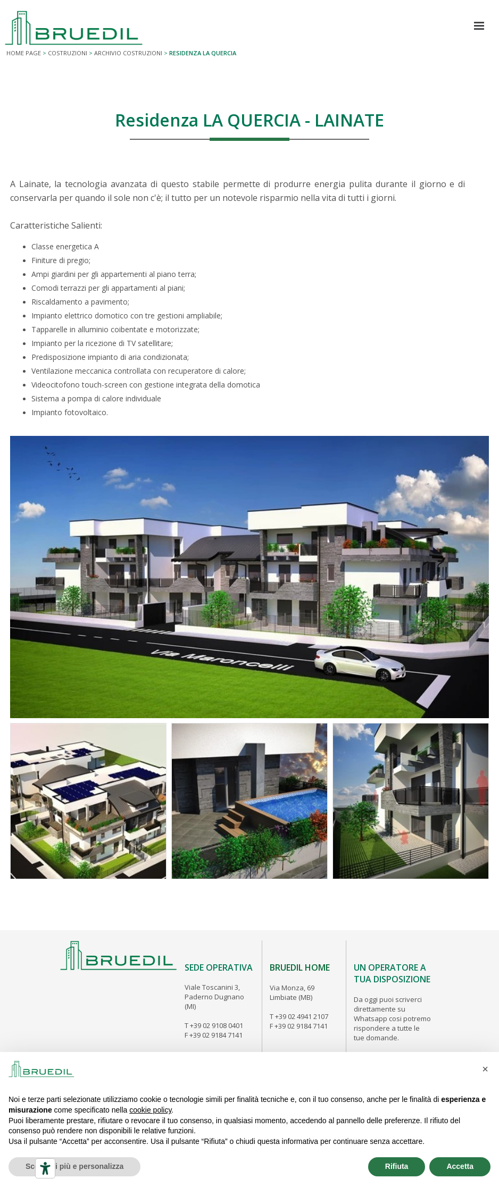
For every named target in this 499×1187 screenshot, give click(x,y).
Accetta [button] (459, 1166)
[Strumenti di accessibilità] (45, 1168)
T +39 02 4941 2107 (299, 1016)
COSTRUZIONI (67, 53)
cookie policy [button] (150, 1110)
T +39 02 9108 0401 (214, 1025)
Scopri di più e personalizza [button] (74, 1166)
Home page (23, 53)
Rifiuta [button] (397, 1166)
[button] (485, 1068)
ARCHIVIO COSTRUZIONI (128, 53)
